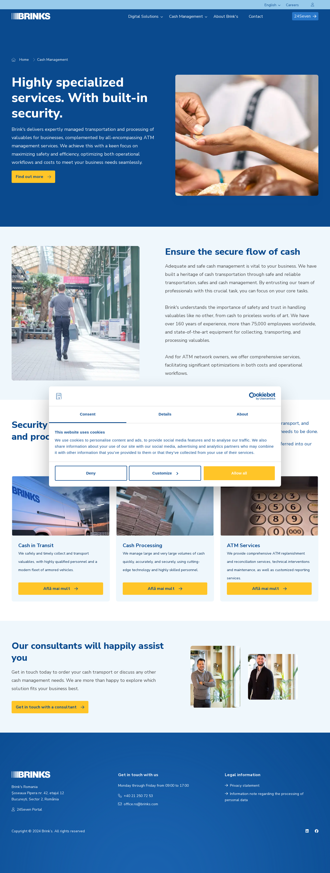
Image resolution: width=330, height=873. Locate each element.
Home (24, 59)
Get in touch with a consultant (50, 707)
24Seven (305, 16)
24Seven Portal (27, 809)
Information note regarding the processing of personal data (264, 796)
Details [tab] (165, 414)
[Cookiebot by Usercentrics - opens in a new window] (252, 396)
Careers (292, 5)
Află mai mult (60, 588)
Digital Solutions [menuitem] (143, 16)
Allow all (239, 473)
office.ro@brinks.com (138, 804)
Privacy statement (242, 785)
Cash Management (52, 59)
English (270, 5)
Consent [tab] (88, 414)
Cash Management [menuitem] (186, 16)
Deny (91, 473)
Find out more (33, 177)
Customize (165, 473)
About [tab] (242, 414)
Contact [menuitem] (256, 16)
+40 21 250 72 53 (135, 795)
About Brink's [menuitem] (225, 16)
